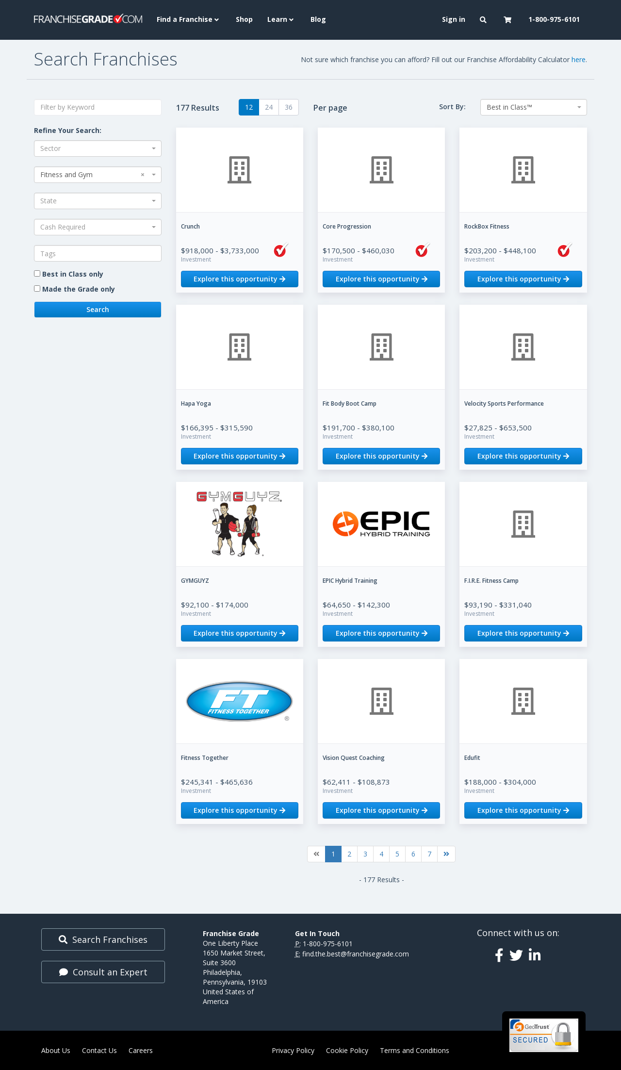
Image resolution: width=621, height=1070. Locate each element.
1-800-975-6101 (328, 943)
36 (289, 107)
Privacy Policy (293, 1050)
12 (249, 107)
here (579, 59)
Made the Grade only (78, 289)
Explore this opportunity (239, 278)
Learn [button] (281, 19)
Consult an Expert (103, 972)
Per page (330, 107)
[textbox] (97, 253)
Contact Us (99, 1050)
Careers (141, 1050)
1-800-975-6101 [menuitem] (554, 19)
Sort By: (452, 106)
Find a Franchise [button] (189, 19)
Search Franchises (103, 939)
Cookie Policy (347, 1050)
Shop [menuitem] (244, 19)
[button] (484, 20)
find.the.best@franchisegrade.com (355, 953)
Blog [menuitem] (318, 19)
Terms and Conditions (414, 1050)
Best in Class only (72, 274)
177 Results (197, 107)
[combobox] (98, 148)
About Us (55, 1050)
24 (269, 107)
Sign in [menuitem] (453, 19)
